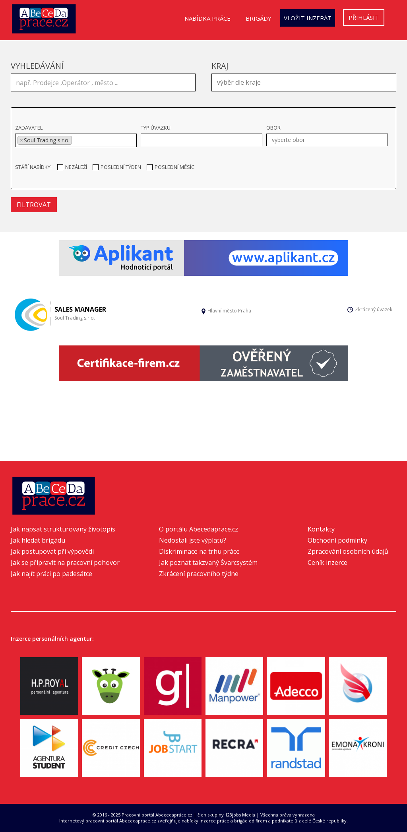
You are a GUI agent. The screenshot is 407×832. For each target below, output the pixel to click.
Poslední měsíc (170, 167)
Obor (273, 127)
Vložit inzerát (307, 18)
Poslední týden (117, 167)
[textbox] (306, 81)
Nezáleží (72, 167)
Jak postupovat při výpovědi (52, 551)
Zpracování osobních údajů (348, 551)
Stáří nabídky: (33, 167)
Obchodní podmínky (337, 540)
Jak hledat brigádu (38, 540)
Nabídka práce (207, 18)
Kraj (220, 65)
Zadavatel (29, 127)
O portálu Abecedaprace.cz (198, 529)
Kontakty (321, 529)
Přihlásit (364, 17)
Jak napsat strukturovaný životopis (63, 529)
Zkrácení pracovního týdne (198, 573)
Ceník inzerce (327, 562)
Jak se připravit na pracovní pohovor (65, 562)
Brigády (258, 18)
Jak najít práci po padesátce (51, 573)
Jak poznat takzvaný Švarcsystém (208, 562)
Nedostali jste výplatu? (192, 540)
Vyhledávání (37, 65)
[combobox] (303, 82)
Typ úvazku (156, 127)
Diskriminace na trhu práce (199, 551)
